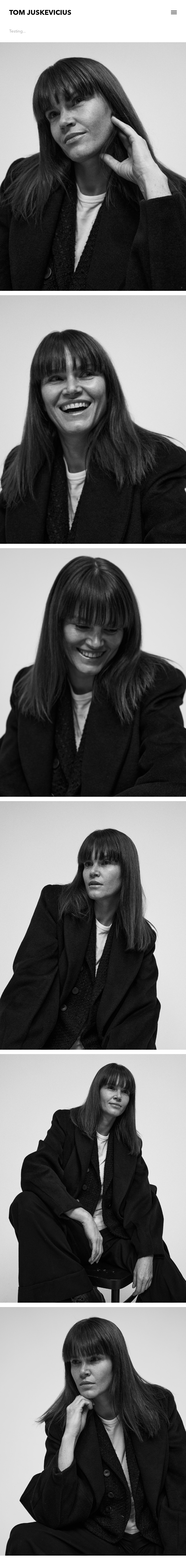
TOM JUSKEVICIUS (40, 12)
